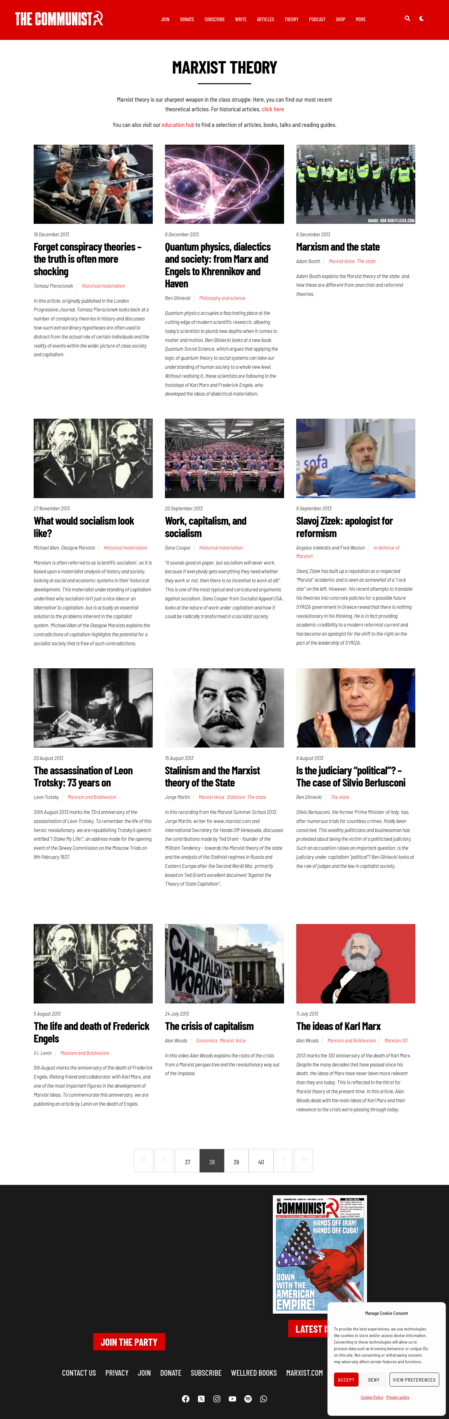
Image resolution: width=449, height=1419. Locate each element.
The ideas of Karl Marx (338, 1026)
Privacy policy (397, 1397)
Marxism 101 (396, 1041)
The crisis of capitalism (209, 1026)
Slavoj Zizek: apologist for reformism (344, 527)
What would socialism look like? (84, 527)
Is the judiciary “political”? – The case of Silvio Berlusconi (350, 777)
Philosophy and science (222, 298)
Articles (265, 19)
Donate (187, 19)
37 (187, 1162)
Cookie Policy (372, 1397)
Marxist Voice (342, 261)
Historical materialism (103, 286)
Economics (207, 1041)
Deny (374, 1380)
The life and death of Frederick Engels (91, 1033)
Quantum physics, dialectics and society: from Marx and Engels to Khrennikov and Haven (218, 265)
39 (236, 1162)
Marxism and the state (338, 246)
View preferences (414, 1380)
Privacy (116, 1363)
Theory (291, 19)
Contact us (79, 1363)
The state (366, 261)
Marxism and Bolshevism (92, 797)
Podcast (317, 19)
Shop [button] (340, 19)
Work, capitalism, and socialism (205, 527)
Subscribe (215, 19)
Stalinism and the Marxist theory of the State (212, 777)
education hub (178, 124)
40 (261, 1162)
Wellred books (254, 1363)
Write (241, 19)
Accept (346, 1380)
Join (165, 19)
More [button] (361, 19)
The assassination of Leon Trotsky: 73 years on (83, 777)
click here (273, 109)
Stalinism (236, 797)
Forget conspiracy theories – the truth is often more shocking (87, 259)
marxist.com (304, 1363)
